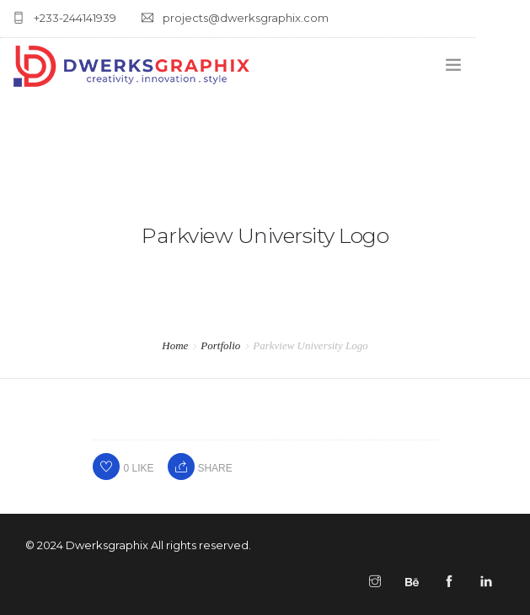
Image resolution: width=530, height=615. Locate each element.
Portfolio (220, 345)
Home (175, 345)
